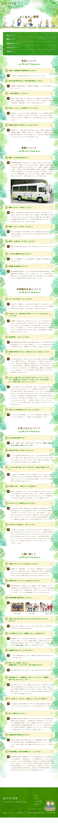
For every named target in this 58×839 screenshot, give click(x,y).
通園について (10, 40)
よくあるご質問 (38, 803)
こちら (28, 280)
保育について (10, 35)
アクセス (36, 801)
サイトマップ (11, 815)
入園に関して (10, 54)
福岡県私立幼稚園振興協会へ (35, 815)
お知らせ (36, 798)
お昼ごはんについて (12, 49)
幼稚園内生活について (13, 44)
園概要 (4, 815)
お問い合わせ (37, 806)
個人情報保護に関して (21, 815)
